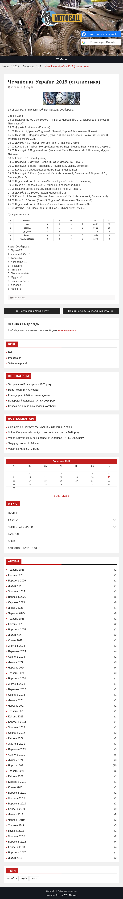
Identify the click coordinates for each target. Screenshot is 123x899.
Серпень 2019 (16, 809)
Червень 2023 (16, 705)
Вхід (10, 352)
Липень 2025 (15, 607)
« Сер (56, 495)
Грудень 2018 (16, 830)
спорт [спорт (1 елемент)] (34, 878)
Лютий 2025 (15, 635)
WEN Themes (70, 895)
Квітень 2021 (15, 776)
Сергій (29, 87)
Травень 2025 (16, 618)
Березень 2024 (17, 678)
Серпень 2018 (16, 847)
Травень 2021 (16, 771)
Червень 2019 (16, 820)
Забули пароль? (17, 363)
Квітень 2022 (15, 738)
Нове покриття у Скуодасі (23, 389)
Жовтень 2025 (16, 591)
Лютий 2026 (15, 586)
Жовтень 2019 (16, 798)
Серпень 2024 (16, 656)
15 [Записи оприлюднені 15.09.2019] (109, 477)
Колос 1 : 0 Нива (29, 443)
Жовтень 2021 (16, 743)
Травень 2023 (16, 711)
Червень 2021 (16, 765)
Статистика (19, 297)
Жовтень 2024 (16, 645)
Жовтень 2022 (16, 727)
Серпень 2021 (16, 754)
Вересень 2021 (17, 749)
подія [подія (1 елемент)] (24, 878)
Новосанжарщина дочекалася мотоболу (32, 406)
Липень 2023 (15, 700)
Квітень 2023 (15, 716)
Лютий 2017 (15, 858)
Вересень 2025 (17, 597)
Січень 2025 (15, 640)
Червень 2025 (16, 613)
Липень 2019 (15, 814)
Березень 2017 (17, 852)
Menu (61, 59)
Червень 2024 (16, 667)
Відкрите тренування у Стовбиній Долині (48, 427)
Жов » (66, 495)
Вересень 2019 (17, 803)
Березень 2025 (17, 629)
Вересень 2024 (17, 651)
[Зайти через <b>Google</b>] (101, 42)
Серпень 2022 (16, 733)
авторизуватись (66, 330)
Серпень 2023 (16, 694)
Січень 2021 (15, 787)
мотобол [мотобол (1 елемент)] (12, 878)
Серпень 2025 (16, 602)
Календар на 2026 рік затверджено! (29, 395)
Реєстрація (14, 358)
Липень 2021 (15, 760)
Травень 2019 (16, 825)
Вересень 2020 (17, 792)
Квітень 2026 (15, 575)
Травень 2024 (16, 673)
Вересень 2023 (17, 689)
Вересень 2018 (17, 841)
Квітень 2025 (15, 624)
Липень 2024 (15, 662)
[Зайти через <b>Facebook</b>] (101, 34)
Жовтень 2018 (16, 836)
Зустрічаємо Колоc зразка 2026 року (29, 384)
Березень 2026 (17, 580)
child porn (13, 427)
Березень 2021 (17, 781)
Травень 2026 (16, 569)
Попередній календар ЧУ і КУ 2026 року (32, 400)
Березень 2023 (17, 722)
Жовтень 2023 (16, 684)
